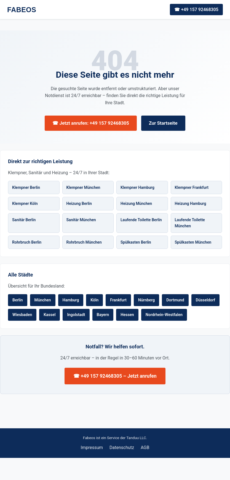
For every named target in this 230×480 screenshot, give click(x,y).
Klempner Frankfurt (192, 187)
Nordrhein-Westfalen (164, 314)
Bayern (103, 314)
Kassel (49, 314)
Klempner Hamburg (137, 187)
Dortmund (175, 300)
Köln (94, 300)
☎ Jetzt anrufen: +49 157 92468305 (90, 123)
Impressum (92, 447)
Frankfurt (118, 300)
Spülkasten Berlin (136, 242)
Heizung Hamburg (190, 203)
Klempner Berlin (26, 187)
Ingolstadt (76, 314)
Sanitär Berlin (24, 220)
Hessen (127, 314)
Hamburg (71, 300)
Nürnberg (146, 300)
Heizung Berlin (79, 203)
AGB (145, 447)
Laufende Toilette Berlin (141, 220)
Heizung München (136, 203)
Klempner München (83, 187)
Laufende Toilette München (190, 223)
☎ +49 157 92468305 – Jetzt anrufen (114, 376)
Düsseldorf (205, 300)
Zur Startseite (163, 123)
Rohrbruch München (84, 242)
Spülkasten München (193, 242)
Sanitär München (81, 220)
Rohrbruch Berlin (26, 242)
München (42, 300)
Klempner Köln (25, 203)
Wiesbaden (22, 314)
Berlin (17, 300)
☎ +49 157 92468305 (196, 9)
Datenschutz (121, 447)
